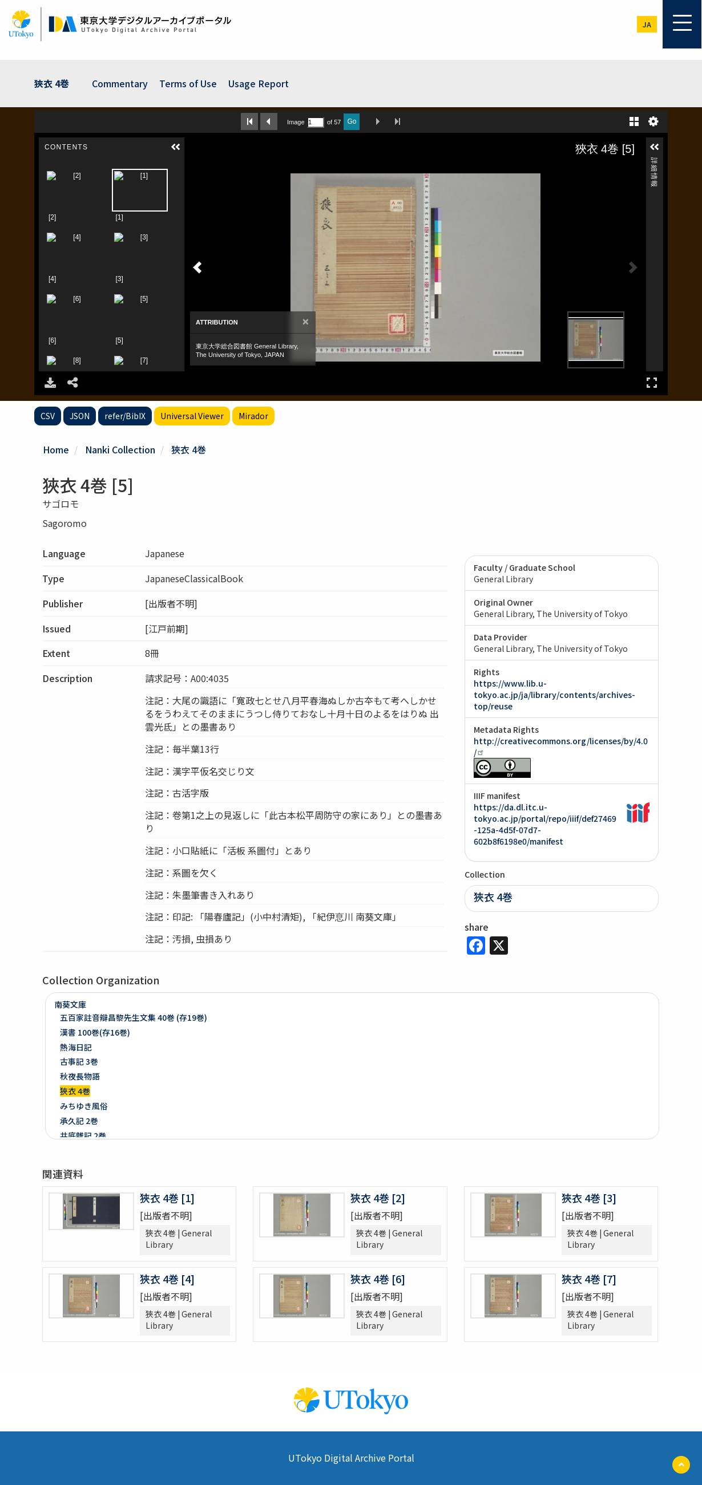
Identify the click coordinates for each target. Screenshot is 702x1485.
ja (647, 24)
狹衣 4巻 (51, 83)
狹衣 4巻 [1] (167, 1197)
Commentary (120, 83)
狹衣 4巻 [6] (377, 1278)
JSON (80, 415)
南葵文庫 (70, 1004)
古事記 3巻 (79, 1061)
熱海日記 (76, 1047)
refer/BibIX (125, 415)
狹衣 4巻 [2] (377, 1197)
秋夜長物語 (80, 1076)
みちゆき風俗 (84, 1105)
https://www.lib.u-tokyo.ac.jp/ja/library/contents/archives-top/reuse (554, 694)
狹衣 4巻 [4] (167, 1278)
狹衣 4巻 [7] (589, 1278)
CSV (48, 415)
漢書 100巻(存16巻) (95, 1032)
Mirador (253, 415)
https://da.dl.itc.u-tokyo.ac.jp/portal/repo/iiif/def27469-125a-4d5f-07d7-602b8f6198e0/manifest (545, 824)
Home (56, 449)
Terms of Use (188, 83)
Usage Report (258, 83)
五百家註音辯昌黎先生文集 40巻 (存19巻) (133, 1017)
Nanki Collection (120, 449)
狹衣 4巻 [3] (589, 1197)
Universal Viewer (192, 415)
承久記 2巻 (79, 1120)
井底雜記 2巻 (83, 1135)
